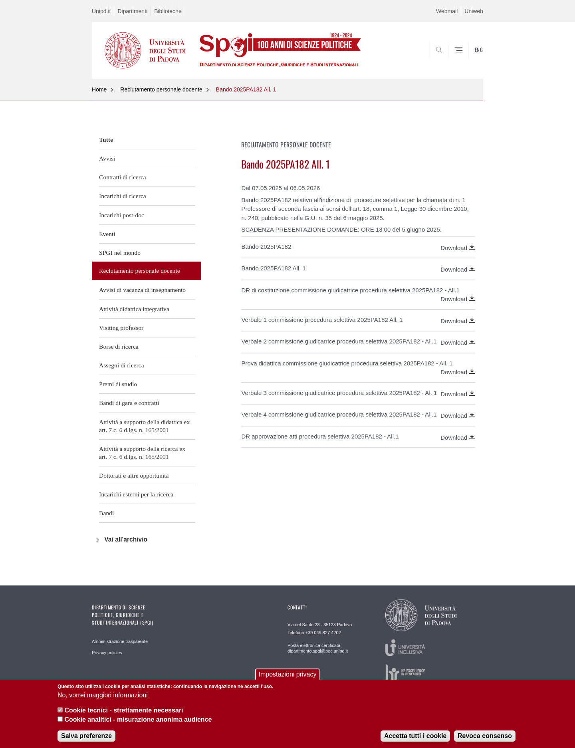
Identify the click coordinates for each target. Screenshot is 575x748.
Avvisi (107, 158)
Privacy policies (107, 652)
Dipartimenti (132, 11)
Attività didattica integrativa (134, 309)
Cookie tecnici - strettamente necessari (123, 710)
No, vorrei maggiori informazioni (103, 695)
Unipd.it (101, 11)
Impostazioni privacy (288, 674)
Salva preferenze (86, 735)
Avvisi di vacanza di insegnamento (142, 289)
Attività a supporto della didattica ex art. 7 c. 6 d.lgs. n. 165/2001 (144, 426)
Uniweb (473, 11)
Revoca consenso (485, 735)
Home (99, 89)
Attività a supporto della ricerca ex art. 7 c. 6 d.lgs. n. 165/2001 (142, 452)
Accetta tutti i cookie (415, 735)
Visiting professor (121, 327)
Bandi (106, 513)
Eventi (107, 233)
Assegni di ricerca (121, 365)
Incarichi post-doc (121, 215)
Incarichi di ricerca (122, 195)
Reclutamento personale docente (161, 89)
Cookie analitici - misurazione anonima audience (138, 719)
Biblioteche (168, 11)
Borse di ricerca (119, 346)
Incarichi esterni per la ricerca (136, 494)
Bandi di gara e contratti (129, 402)
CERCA (470, 59)
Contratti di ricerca (122, 177)
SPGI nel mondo (120, 252)
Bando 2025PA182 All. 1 (246, 89)
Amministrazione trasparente (120, 641)
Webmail (447, 11)
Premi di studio (118, 384)
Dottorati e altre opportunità (134, 475)
